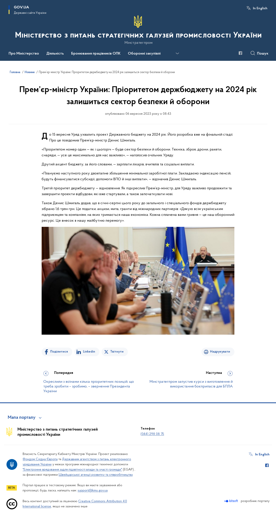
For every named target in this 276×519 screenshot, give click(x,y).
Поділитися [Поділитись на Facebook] (59, 351)
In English (260, 8)
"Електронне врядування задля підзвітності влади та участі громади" (72, 469)
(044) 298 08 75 (152, 434)
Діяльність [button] (55, 54)
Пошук (262, 54)
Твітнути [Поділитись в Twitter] (117, 351)
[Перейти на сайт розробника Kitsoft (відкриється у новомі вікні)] (232, 501)
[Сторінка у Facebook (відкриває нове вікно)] (240, 53)
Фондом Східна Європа (40, 459)
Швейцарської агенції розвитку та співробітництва (96, 475)
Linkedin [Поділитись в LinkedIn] (89, 351)
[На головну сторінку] (138, 30)
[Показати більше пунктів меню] (177, 53)
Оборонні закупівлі (144, 54)
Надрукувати (220, 351)
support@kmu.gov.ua (93, 490)
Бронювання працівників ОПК (96, 54)
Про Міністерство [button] (24, 54)
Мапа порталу (22, 417)
